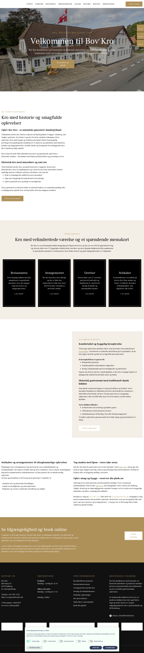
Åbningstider (108, 4)
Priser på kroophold (12, 198)
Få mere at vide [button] (35, 647)
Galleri (77, 4)
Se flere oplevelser (89, 428)
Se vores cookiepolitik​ (10, 605)
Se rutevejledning (8, 589)
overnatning (84, 351)
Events (30, 4)
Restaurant (51, 4)
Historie (87, 4)
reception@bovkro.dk (120, 497)
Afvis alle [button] (96, 647)
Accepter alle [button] (110, 647)
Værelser (39, 4)
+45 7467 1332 (94, 497)
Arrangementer (65, 4)
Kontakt (96, 4)
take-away (123, 467)
